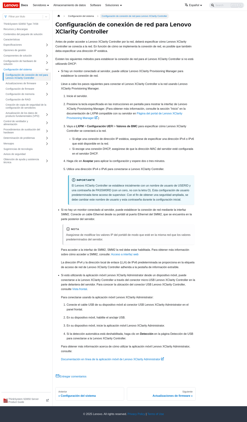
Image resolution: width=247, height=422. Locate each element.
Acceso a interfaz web (124, 254)
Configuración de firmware (20, 88)
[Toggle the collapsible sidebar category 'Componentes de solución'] (47, 56)
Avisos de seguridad (15, 154)
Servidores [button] (39, 5)
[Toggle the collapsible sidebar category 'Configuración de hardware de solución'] (47, 63)
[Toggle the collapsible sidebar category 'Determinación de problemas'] (47, 138)
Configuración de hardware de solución (20, 63)
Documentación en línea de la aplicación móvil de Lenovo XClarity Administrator (112, 359)
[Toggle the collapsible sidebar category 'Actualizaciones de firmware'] (47, 83)
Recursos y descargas (16, 29)
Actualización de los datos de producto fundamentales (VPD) (22, 115)
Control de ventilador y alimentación (16, 123)
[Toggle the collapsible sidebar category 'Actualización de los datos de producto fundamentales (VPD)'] (47, 115)
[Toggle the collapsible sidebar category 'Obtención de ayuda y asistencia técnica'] (47, 161)
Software (95, 5)
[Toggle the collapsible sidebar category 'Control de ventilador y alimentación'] (47, 123)
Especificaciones (13, 44)
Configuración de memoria (20, 94)
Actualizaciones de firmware (21, 83)
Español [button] (192, 5)
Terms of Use (155, 414)
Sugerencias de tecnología (18, 149)
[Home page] (58, 16)
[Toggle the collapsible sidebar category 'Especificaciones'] (47, 45)
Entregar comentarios (70, 376)
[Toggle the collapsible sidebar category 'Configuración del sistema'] (47, 69)
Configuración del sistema (18, 69)
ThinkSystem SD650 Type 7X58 (21, 23)
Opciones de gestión (15, 50)
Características (12, 39)
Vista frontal (79, 289)
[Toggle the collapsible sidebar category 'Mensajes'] (47, 144)
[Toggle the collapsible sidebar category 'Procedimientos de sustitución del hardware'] (47, 131)
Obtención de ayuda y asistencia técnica (21, 161)
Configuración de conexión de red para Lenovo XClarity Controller (27, 76)
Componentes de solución (18, 55)
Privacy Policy (136, 414)
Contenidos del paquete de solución (23, 34)
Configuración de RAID (18, 99)
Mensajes (9, 143)
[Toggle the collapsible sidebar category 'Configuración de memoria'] (47, 94)
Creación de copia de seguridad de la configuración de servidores (26, 106)
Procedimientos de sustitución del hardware (22, 131)
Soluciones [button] (112, 5)
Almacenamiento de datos (69, 5)
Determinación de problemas (19, 138)
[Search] (226, 5)
